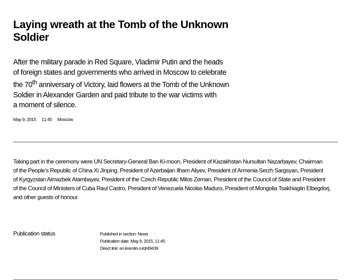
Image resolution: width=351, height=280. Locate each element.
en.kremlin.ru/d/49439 (138, 248)
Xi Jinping (105, 170)
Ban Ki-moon (164, 161)
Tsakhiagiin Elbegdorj (303, 188)
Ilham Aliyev (191, 170)
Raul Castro (110, 188)
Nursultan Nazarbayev (269, 161)
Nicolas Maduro (203, 188)
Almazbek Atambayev (73, 179)
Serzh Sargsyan (278, 170)
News (142, 233)
